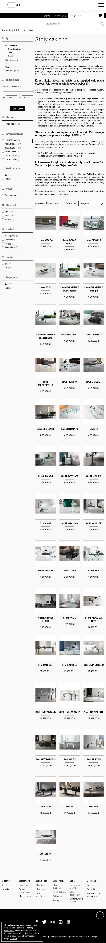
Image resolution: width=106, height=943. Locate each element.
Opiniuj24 (91, 889)
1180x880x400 (12, 140)
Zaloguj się (45, 15)
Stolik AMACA (45, 476)
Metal (9, 216)
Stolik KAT (45, 523)
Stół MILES (69, 759)
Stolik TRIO (69, 570)
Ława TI (94, 429)
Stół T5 (70, 806)
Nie (8, 175)
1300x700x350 (12, 155)
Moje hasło (41, 889)
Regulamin (23, 885)
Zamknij (13, 938)
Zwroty (56, 900)
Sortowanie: (71, 203)
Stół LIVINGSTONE (69, 712)
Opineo (90, 885)
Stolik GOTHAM (69, 476)
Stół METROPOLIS (46, 759)
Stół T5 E (94, 806)
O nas (4, 885)
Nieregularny (11, 247)
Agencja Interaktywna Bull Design (82, 937)
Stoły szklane (11, 45)
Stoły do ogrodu (12, 71)
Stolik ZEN (93, 570)
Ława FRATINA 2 (69, 334)
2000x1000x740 (13, 144)
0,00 (75, 16)
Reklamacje (58, 896)
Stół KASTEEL (69, 665)
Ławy (10, 53)
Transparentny (12, 195)
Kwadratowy (11, 240)
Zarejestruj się (60, 15)
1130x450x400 (12, 159)
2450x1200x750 (13, 148)
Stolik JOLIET (93, 476)
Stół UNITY (45, 853)
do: (19, 98)
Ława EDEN (45, 287)
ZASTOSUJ (17, 109)
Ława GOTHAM (94, 334)
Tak (8, 179)
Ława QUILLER (93, 381)
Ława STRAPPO (69, 429)
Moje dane (40, 885)
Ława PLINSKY (69, 381)
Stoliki (10, 56)
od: (4, 98)
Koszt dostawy (59, 892)
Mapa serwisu (25, 896)
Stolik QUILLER (93, 523)
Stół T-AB (45, 806)
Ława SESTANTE (46, 429)
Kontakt (5, 889)
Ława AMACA (46, 240)
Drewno (9, 219)
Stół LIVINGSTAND (94, 665)
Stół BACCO (69, 617)
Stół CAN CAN (45, 665)
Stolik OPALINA (69, 523)
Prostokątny (12, 236)
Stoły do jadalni (14, 49)
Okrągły (9, 243)
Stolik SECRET (45, 570)
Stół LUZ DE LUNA (93, 712)
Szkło (9, 212)
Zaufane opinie (93, 893)
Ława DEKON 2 (93, 240)
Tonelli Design (13, 124)
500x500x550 (12, 152)
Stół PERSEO (94, 759)
